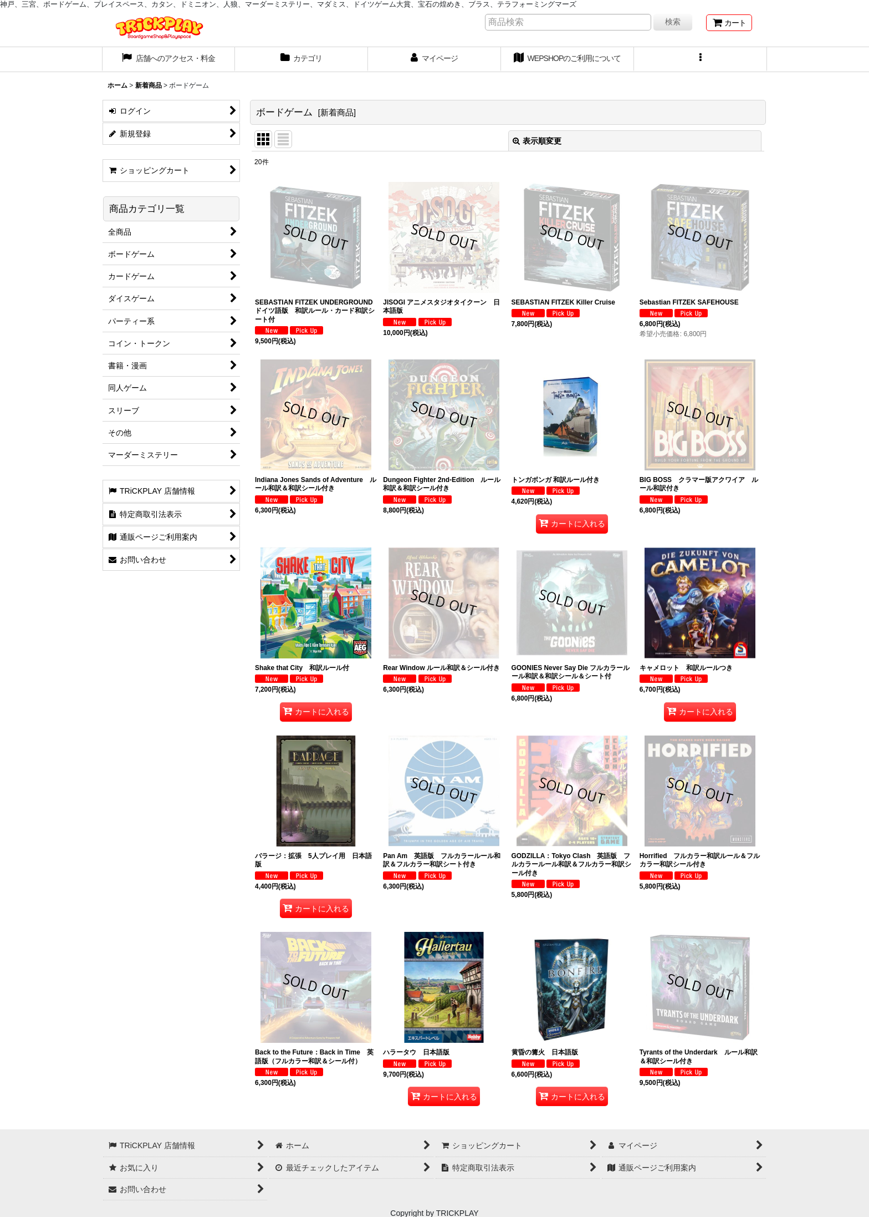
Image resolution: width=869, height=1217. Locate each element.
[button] (700, 59)
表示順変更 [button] (537, 140)
